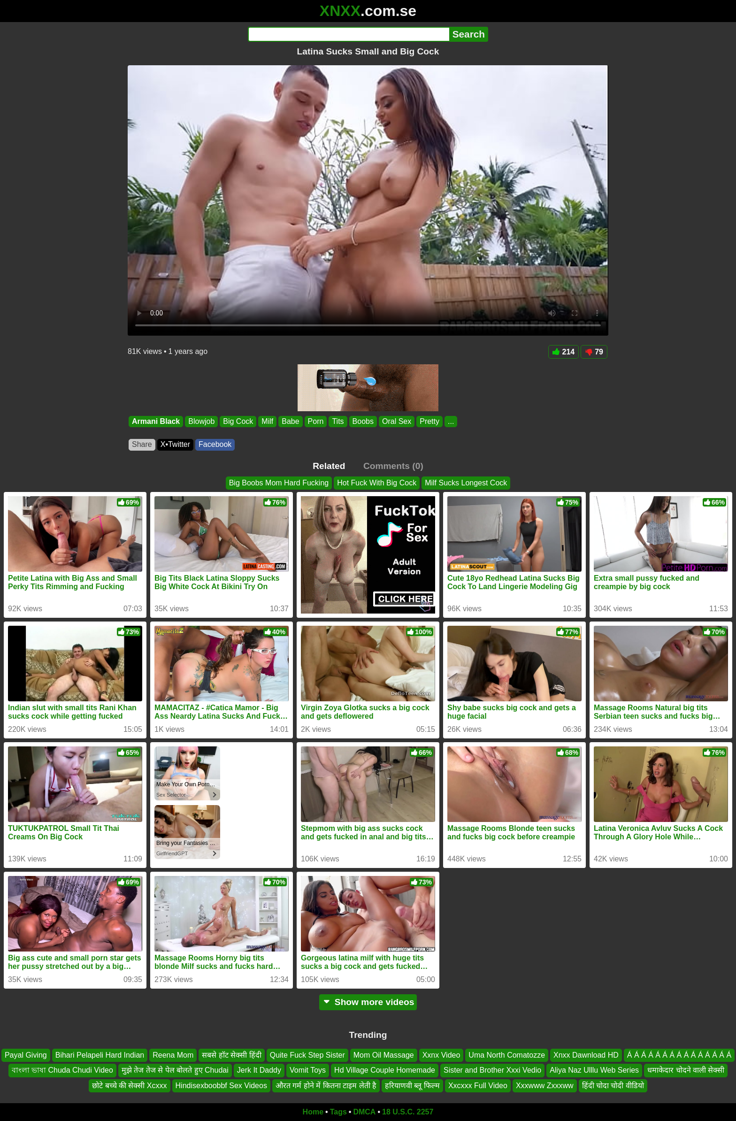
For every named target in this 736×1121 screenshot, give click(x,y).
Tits (338, 421)
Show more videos (368, 1002)
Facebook (215, 444)
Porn (316, 421)
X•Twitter (175, 444)
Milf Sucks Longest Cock (466, 483)
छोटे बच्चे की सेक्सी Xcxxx (129, 1086)
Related (329, 466)
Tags (338, 1112)
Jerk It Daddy (259, 1070)
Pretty (429, 421)
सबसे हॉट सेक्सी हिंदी (231, 1055)
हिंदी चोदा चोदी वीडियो (613, 1086)
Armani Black (156, 421)
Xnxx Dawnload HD (586, 1055)
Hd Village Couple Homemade (384, 1070)
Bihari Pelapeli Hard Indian (99, 1055)
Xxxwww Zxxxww (545, 1086)
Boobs (363, 421)
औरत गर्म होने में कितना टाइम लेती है (326, 1086)
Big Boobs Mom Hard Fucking (279, 483)
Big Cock (238, 421)
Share (142, 444)
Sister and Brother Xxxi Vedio (492, 1070)
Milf (267, 421)
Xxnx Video (441, 1055)
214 (563, 352)
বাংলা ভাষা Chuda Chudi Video (62, 1070)
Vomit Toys (308, 1070)
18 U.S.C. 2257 (407, 1112)
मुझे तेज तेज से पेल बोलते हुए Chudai (175, 1070)
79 (594, 352)
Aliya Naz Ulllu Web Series (594, 1070)
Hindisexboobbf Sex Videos (221, 1086)
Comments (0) (393, 466)
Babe (290, 421)
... (451, 421)
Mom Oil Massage (383, 1055)
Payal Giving (26, 1055)
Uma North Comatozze (506, 1055)
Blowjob (201, 421)
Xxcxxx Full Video (477, 1086)
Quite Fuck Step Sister (307, 1055)
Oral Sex (396, 421)
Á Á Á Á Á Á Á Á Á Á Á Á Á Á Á (679, 1055)
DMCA (364, 1112)
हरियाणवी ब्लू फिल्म (412, 1086)
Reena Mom (173, 1055)
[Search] (348, 34)
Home (313, 1112)
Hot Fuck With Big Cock (376, 483)
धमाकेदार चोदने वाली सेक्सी (685, 1070)
